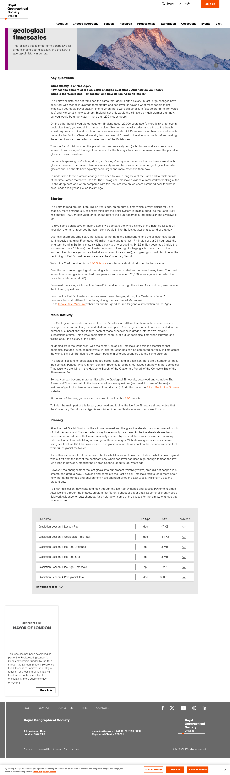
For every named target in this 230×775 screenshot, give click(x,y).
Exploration (168, 24)
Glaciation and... (34, 33)
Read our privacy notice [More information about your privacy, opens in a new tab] (44, 772)
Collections (188, 24)
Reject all (175, 769)
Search (168, 3)
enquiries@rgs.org (102, 748)
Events (205, 24)
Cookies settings (154, 769)
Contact (44, 725)
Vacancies (102, 725)
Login (184, 3)
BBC (127, 415)
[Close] (225, 769)
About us (62, 24)
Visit (218, 24)
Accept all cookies (198, 769)
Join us (210, 4)
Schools (109, 24)
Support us (65, 725)
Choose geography (85, 24)
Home (16, 33)
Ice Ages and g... (52, 33)
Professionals (146, 24)
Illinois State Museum (72, 321)
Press (84, 725)
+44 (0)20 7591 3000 (128, 748)
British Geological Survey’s (163, 404)
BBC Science (98, 280)
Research (126, 24)
